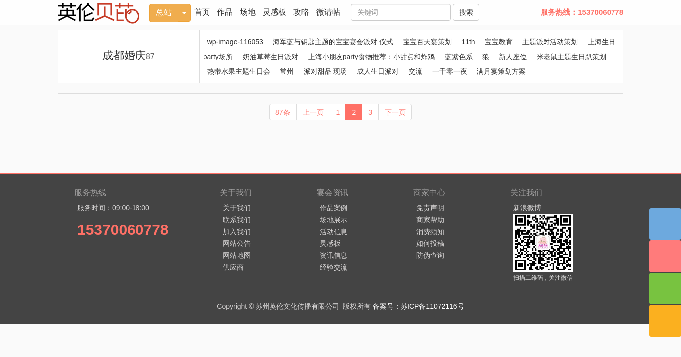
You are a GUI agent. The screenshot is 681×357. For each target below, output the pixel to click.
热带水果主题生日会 (238, 71)
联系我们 (237, 220)
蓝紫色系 (459, 56)
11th (468, 42)
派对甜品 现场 (325, 71)
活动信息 (333, 232)
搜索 (466, 12)
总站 (164, 12)
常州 (287, 71)
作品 (225, 12)
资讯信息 (333, 255)
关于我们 (237, 208)
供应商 (233, 267)
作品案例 (333, 208)
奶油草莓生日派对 (270, 56)
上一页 (313, 112)
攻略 (301, 12)
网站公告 (237, 243)
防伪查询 (430, 255)
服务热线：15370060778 (582, 12)
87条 (282, 112)
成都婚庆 (128, 55)
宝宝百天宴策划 (427, 42)
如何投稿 (430, 243)
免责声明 (430, 208)
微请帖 (328, 12)
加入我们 (237, 232)
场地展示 (333, 220)
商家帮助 (430, 220)
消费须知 (430, 232)
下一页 (395, 112)
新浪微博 (527, 208)
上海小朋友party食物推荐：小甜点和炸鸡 (371, 56)
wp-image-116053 (235, 42)
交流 (415, 71)
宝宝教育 (499, 42)
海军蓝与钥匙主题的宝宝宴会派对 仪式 (333, 42)
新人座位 (513, 56)
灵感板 (274, 12)
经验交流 (333, 267)
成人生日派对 (378, 71)
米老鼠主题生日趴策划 (571, 56)
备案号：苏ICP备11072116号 (418, 306)
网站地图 (237, 255)
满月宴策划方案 (501, 71)
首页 (202, 12)
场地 (248, 12)
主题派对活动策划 (550, 42)
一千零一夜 (449, 71)
